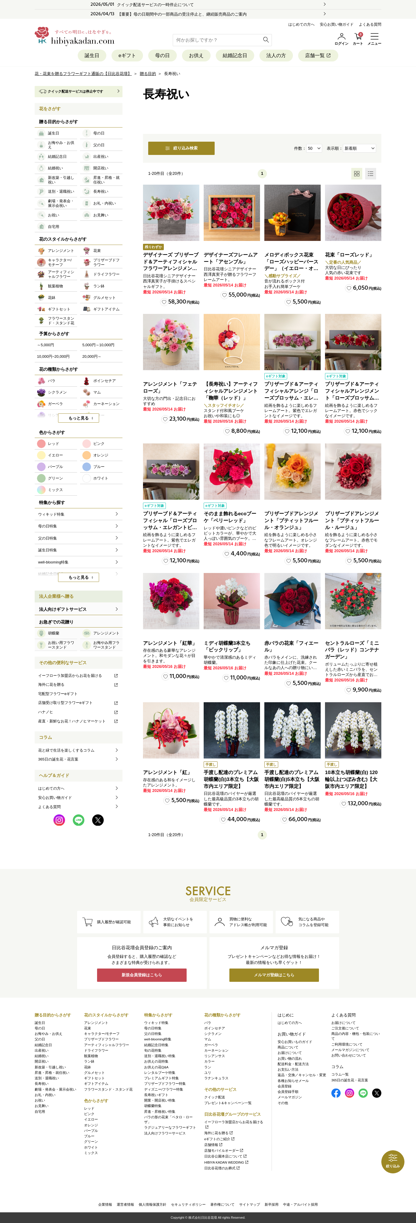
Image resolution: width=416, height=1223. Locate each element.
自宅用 (40, 1111)
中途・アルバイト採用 (300, 1205)
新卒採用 (271, 1205)
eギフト (127, 55)
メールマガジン (290, 1097)
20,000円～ (91, 356)
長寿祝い (42, 1083)
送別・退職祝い (47, 1078)
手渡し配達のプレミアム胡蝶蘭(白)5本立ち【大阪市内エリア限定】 (292, 779)
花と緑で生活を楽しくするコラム (66, 750)
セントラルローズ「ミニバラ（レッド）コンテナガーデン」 (352, 650)
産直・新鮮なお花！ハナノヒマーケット (78, 721)
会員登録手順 (288, 1091)
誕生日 (92, 55)
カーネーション (216, 1050)
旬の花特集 (152, 1050)
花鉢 (87, 1067)
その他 (283, 1103)
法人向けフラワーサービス (165, 1133)
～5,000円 (45, 345)
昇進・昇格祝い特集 (159, 1111)
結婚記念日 (235, 55)
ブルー (89, 1136)
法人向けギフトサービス (63, 609)
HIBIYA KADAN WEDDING (226, 1162)
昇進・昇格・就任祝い (52, 1072)
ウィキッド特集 (156, 1023)
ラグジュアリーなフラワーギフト (170, 1127)
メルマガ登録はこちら (274, 975)
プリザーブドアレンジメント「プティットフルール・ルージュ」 (352, 520)
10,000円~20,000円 (53, 356)
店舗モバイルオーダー (224, 1150)
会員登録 (284, 1086)
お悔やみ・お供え (48, 1033)
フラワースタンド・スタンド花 (108, 1089)
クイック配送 (214, 1097)
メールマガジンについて (350, 1050)
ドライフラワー (96, 1050)
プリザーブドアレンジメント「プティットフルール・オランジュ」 (291, 520)
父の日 (40, 1039)
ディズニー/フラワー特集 (163, 1089)
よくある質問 (370, 24)
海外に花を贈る (78, 684)
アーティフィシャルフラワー (106, 1045)
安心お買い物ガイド (337, 24)
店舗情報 (213, 1145)
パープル (91, 1130)
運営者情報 (125, 1205)
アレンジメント (96, 1023)
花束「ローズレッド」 (349, 255)
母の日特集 (152, 1028)
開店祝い (42, 1061)
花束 (87, 1028)
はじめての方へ (301, 24)
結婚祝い (42, 1056)
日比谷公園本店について (225, 1156)
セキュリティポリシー (188, 1205)
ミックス (91, 1153)
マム (207, 1039)
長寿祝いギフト (156, 1095)
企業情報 (105, 1205)
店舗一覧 (318, 55)
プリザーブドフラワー (101, 1039)
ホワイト (91, 1147)
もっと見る (78, 418)
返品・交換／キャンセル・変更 (302, 1075)
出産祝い (42, 1050)
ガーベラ (211, 1045)
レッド (89, 1108)
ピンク (89, 1114)
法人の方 (276, 55)
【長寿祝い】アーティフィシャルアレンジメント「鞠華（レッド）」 (231, 391)
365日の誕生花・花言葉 (58, 759)
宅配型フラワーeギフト (58, 694)
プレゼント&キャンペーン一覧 (228, 1103)
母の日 (162, 55)
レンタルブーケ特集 (159, 1072)
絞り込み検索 (181, 148)
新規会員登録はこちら (142, 975)
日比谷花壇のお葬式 (222, 1168)
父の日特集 (152, 1033)
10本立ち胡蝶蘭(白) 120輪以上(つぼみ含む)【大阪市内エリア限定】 (351, 779)
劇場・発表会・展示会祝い (55, 1089)
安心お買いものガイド (295, 1042)
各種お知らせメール (293, 1080)
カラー (209, 1061)
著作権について (222, 1205)
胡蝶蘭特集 (152, 1106)
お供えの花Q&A (156, 1067)
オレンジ (91, 1125)
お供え (196, 55)
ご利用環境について (347, 1044)
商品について (288, 1047)
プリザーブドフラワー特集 (165, 1083)
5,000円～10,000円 (98, 345)
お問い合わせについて (348, 1055)
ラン (207, 1067)
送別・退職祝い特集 (159, 1056)
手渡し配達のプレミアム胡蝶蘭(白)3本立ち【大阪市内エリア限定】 (231, 779)
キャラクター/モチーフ (102, 1033)
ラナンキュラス (216, 1078)
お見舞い (42, 1106)
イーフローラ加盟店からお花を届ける (78, 675)
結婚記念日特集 (156, 1045)
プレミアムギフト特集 (161, 1078)
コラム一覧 (340, 1074)
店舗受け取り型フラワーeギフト (78, 703)
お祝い (40, 1100)
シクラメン (213, 1033)
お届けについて (290, 1053)
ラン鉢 (89, 1061)
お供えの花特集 (156, 1061)
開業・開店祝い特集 (159, 1100)
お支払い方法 (288, 1069)
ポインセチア (214, 1028)
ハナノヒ (78, 712)
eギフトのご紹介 (219, 1139)
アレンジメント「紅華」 (170, 643)
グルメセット (94, 1072)
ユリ (207, 1072)
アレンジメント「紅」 (167, 772)
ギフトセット (94, 1078)
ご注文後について (345, 1028)
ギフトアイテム (96, 1083)
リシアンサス (214, 1056)
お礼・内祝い (45, 1095)
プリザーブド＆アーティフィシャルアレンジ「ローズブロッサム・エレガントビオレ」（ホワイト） (291, 397)
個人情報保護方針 (152, 1205)
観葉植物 (91, 1056)
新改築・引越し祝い (50, 1067)
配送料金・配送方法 (293, 1064)
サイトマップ (249, 1205)
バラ (207, 1023)
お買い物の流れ (290, 1058)
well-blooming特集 (157, 1039)
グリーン (91, 1141)
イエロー (91, 1119)
